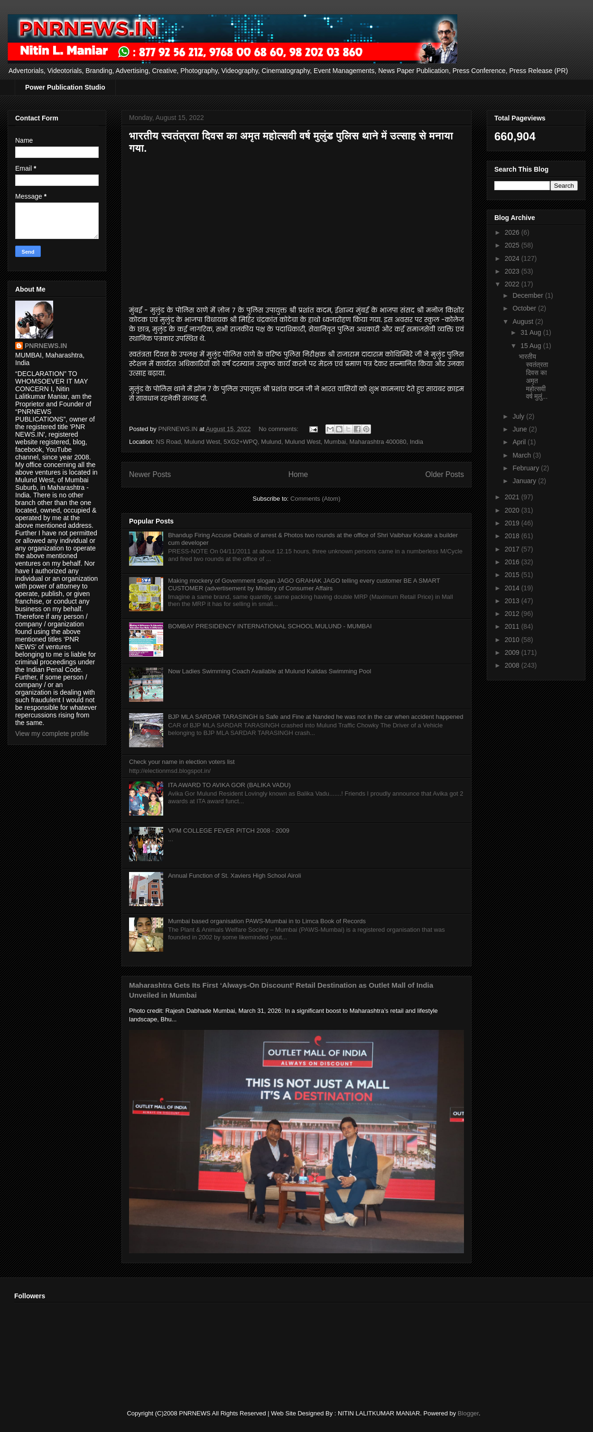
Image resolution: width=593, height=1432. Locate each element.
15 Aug (531, 345)
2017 (513, 549)
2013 (513, 601)
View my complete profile (52, 733)
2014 (513, 588)
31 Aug (531, 332)
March (522, 455)
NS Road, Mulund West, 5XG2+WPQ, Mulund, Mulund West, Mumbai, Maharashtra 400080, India (289, 441)
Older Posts (445, 474)
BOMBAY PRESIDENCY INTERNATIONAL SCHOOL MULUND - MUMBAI (269, 626)
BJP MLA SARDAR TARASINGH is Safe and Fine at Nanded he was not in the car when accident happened (315, 716)
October (525, 308)
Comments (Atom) (315, 498)
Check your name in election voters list (182, 761)
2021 (513, 497)
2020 (513, 510)
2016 (513, 562)
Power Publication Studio (65, 87)
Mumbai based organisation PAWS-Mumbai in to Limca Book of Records (267, 921)
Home (298, 474)
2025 (513, 245)
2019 (513, 523)
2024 (513, 258)
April (520, 442)
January (525, 481)
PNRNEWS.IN (46, 345)
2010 (513, 639)
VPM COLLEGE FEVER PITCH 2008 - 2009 (228, 830)
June (520, 429)
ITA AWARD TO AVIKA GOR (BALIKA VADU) (229, 785)
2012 (513, 613)
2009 (513, 652)
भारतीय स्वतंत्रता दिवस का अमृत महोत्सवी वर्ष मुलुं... (533, 376)
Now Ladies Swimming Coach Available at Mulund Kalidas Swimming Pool (269, 671)
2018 (513, 536)
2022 (513, 284)
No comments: (279, 428)
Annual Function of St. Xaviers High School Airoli (234, 875)
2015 (513, 574)
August (523, 321)
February (526, 468)
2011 (513, 626)
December (528, 295)
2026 (513, 232)
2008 (513, 665)
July (519, 416)
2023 (513, 271)
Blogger (468, 1413)
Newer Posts (150, 474)
